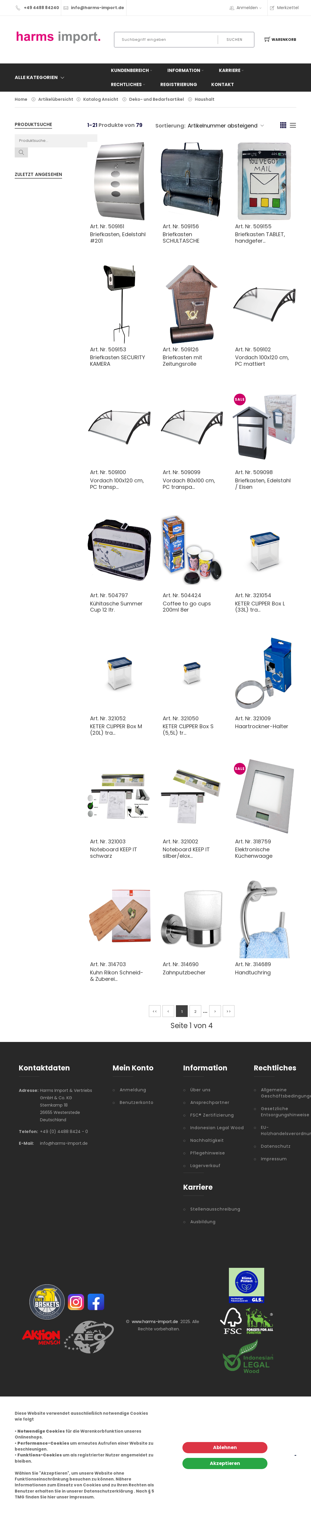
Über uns (200, 1090)
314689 (262, 964)
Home (21, 99)
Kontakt (222, 84)
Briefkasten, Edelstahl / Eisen (263, 484)
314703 (117, 964)
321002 (189, 841)
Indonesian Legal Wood (217, 1128)
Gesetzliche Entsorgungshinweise (276, 1112)
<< (154, 1011)
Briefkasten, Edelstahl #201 (118, 237)
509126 (190, 349)
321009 (262, 718)
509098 (263, 472)
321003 (117, 841)
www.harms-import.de (155, 1322)
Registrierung (178, 84)
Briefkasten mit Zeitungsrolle (182, 360)
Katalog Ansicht (100, 99)
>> (228, 1011)
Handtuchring (253, 972)
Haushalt (204, 99)
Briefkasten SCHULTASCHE (181, 237)
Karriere (232, 70)
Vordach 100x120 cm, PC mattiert (262, 360)
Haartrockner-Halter (261, 726)
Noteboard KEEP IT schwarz (113, 853)
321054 (262, 595)
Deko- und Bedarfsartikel (156, 99)
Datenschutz (276, 1146)
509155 (262, 226)
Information (186, 70)
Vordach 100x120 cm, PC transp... (117, 484)
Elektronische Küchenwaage (253, 853)
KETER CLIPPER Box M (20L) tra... (116, 729)
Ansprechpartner (209, 1102)
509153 (117, 349)
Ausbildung (203, 1222)
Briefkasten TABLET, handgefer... (260, 237)
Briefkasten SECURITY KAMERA (117, 360)
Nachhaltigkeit (207, 1140)
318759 (262, 841)
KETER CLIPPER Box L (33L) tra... (260, 607)
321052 (117, 718)
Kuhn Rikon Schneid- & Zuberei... (116, 976)
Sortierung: (170, 125)
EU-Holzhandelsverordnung (276, 1130)
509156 (190, 226)
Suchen (234, 39)
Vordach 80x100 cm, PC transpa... (189, 484)
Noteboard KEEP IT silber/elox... (186, 853)
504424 (191, 595)
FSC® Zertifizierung (212, 1115)
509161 (116, 226)
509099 (190, 472)
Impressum (274, 1159)
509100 (117, 472)
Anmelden (251, 8)
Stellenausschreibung (215, 1209)
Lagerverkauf (205, 1166)
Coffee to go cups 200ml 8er (187, 607)
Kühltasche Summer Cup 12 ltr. (116, 607)
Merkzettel (284, 8)
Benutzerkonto (137, 1102)
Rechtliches (128, 84)
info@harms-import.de (97, 8)
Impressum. (82, 1497)
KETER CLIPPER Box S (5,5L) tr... (188, 729)
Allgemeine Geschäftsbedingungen (276, 1093)
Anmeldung (133, 1090)
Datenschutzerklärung (108, 1491)
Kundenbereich (132, 70)
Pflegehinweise (207, 1153)
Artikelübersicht (55, 99)
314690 (190, 964)
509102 (262, 349)
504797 (118, 595)
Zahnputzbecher (184, 972)
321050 (190, 718)
